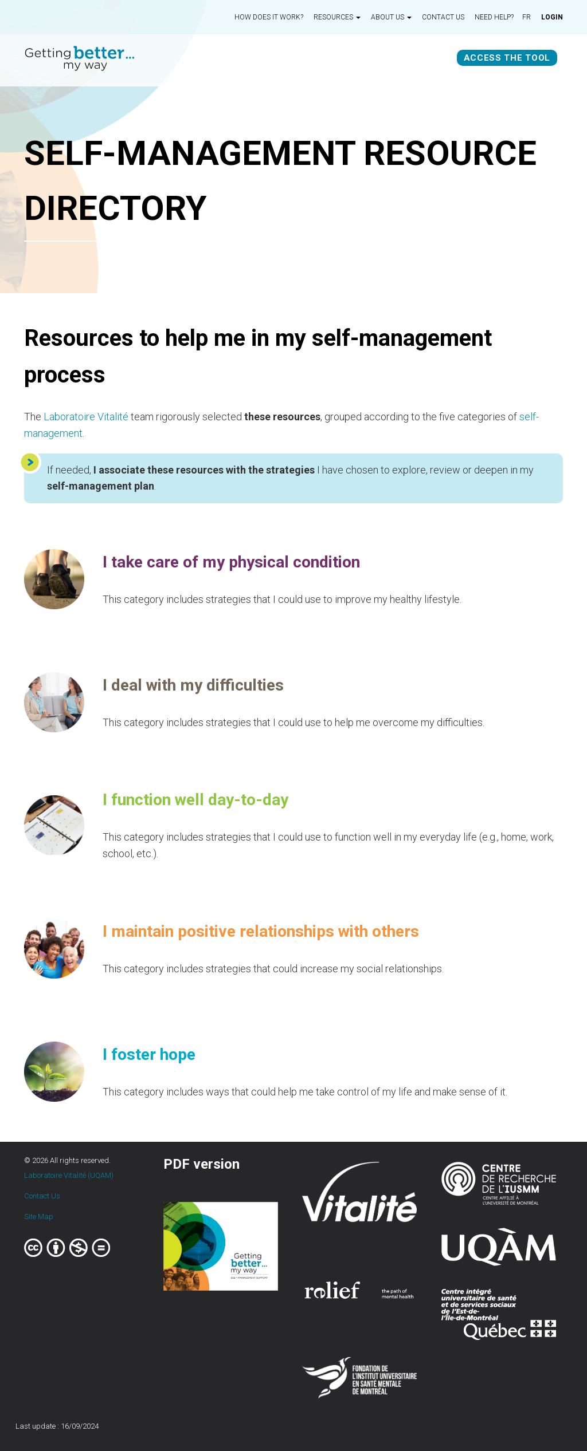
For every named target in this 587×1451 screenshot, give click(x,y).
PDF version (201, 1164)
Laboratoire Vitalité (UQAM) (69, 1175)
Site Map (38, 1216)
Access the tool (507, 58)
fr (526, 17)
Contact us (443, 17)
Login (552, 17)
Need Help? (494, 17)
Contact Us (42, 1196)
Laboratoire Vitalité (86, 417)
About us (391, 17)
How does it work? (268, 17)
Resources (337, 17)
